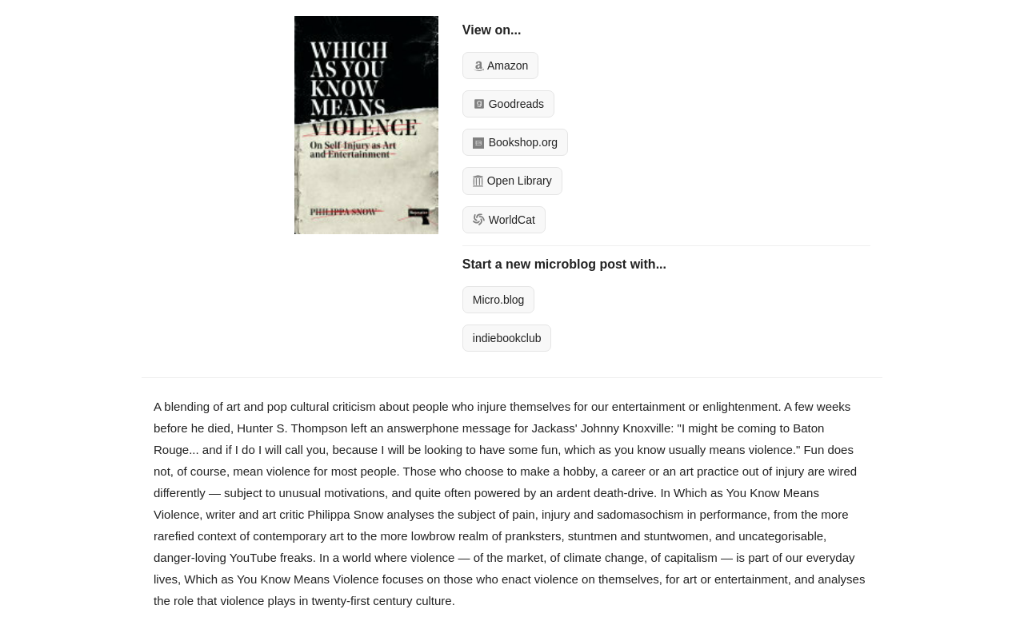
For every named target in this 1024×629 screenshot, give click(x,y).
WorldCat (504, 219)
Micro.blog (499, 299)
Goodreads (508, 104)
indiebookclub (507, 338)
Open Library (512, 180)
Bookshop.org (515, 142)
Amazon (500, 65)
